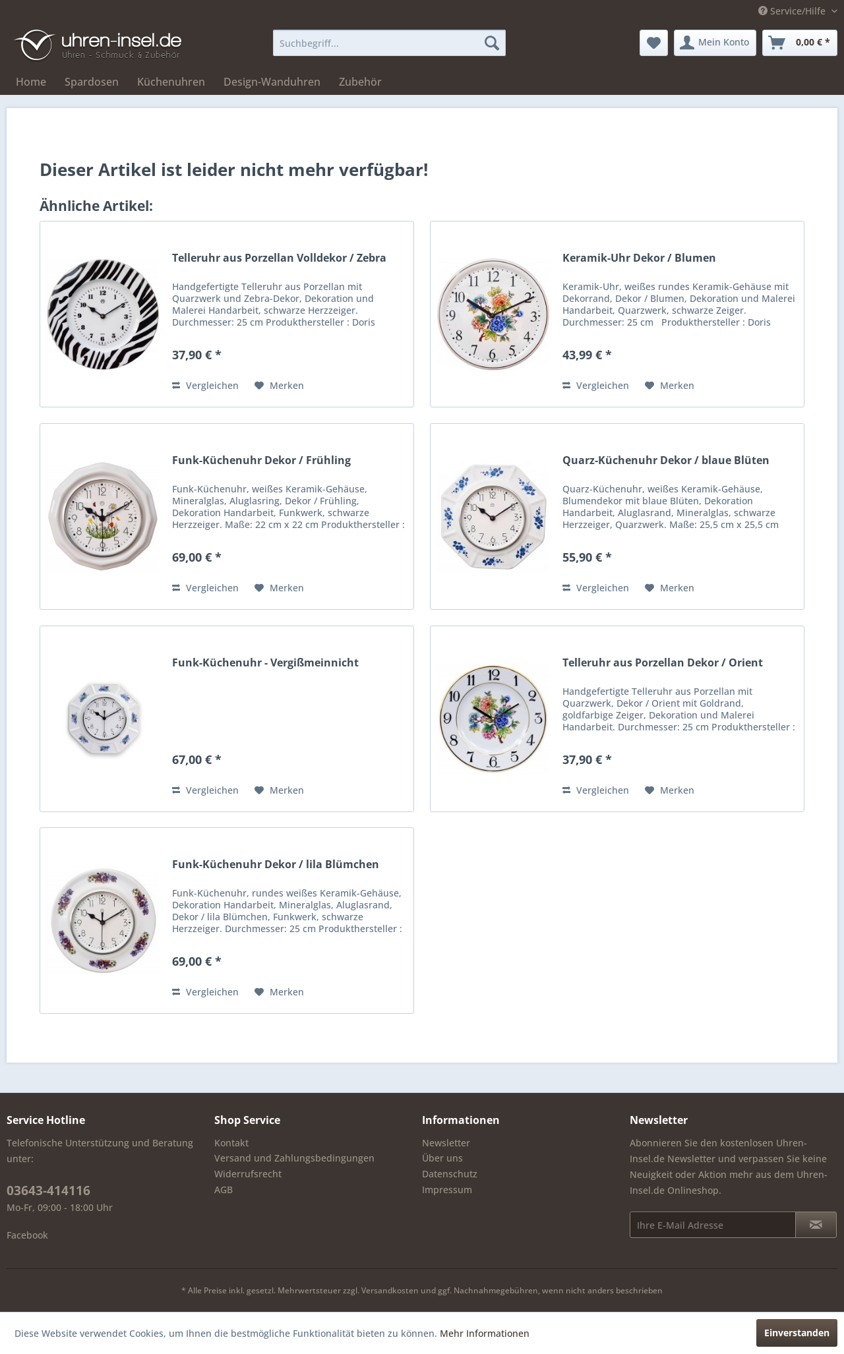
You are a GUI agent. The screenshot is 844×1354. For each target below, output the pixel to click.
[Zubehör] (360, 81)
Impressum (447, 1189)
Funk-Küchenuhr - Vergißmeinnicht (265, 663)
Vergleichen (205, 385)
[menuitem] (389, 43)
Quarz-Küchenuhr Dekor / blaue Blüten (665, 460)
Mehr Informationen (484, 1333)
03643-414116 (48, 1190)
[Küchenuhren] (171, 81)
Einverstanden (796, 1332)
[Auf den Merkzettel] (279, 386)
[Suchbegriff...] (389, 43)
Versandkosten (390, 1290)
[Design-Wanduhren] (272, 81)
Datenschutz (449, 1173)
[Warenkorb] (799, 43)
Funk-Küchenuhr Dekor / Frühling (261, 460)
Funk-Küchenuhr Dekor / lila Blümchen (275, 864)
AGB (223, 1189)
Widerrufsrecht (248, 1173)
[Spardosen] (91, 81)
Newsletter (446, 1142)
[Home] (31, 81)
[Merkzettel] (654, 43)
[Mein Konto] (715, 43)
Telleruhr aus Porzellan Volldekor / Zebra (279, 258)
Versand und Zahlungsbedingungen (294, 1158)
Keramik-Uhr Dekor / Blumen (639, 258)
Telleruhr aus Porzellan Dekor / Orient (662, 663)
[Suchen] (492, 43)
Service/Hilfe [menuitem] (793, 11)
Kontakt (231, 1142)
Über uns (442, 1158)
